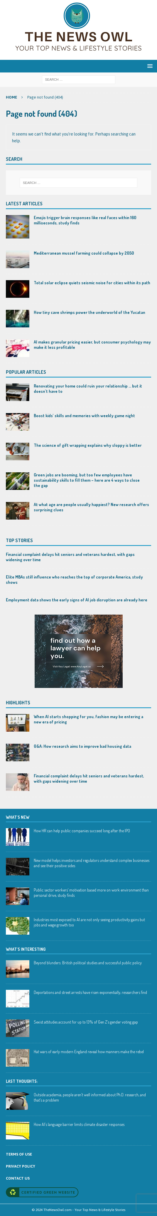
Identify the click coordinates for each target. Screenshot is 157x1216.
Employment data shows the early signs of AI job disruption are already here (76, 599)
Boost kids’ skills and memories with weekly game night (84, 415)
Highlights (18, 703)
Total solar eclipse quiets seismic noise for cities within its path (92, 282)
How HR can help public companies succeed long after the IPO (82, 830)
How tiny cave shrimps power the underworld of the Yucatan (89, 312)
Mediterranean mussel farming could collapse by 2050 (84, 253)
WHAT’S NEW (17, 817)
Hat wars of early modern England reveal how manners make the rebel (89, 1051)
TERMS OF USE (19, 1154)
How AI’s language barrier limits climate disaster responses (79, 1124)
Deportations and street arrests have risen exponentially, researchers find (90, 992)
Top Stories (19, 540)
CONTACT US (18, 1178)
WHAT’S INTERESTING (25, 949)
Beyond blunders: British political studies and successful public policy (88, 962)
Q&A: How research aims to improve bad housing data (82, 746)
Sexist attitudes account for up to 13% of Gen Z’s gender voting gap (86, 1021)
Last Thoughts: (22, 1081)
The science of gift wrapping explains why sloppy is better (88, 445)
